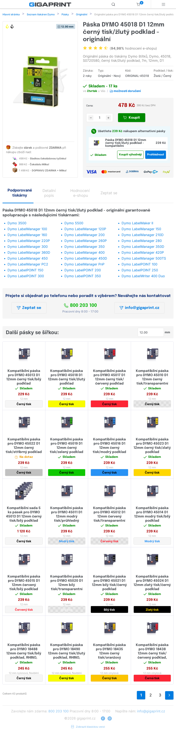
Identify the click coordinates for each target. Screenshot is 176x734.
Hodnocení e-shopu (80, 193)
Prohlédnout (155, 155)
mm (167, 332)
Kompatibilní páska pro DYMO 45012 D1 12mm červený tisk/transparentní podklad (109, 517)
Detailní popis (49, 193)
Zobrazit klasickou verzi (88, 727)
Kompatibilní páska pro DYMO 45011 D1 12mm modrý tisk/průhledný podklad (66, 517)
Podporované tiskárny (20, 193)
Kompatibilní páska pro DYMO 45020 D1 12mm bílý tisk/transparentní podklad (66, 585)
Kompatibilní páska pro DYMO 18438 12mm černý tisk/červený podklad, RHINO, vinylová (152, 654)
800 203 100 (80, 306)
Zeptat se (29, 308)
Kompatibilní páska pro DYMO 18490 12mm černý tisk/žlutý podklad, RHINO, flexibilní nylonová (66, 654)
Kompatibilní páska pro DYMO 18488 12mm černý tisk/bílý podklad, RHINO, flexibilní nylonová (23, 654)
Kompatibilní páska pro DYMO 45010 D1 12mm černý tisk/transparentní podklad (152, 380)
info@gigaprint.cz (139, 308)
